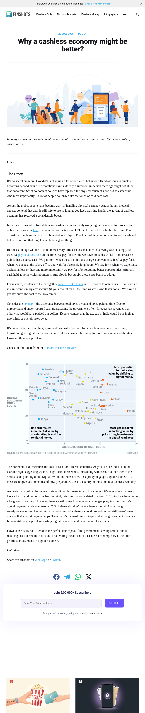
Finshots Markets (66, 14)
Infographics (111, 14)
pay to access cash (29, 254)
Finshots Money (90, 14)
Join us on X (95, 613)
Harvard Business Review (60, 347)
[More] (124, 14)
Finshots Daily (44, 14)
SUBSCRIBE (114, 603)
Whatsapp (41, 560)
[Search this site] (137, 14)
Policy (82, 34)
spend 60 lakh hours (70, 284)
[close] (141, 3)
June (35, 230)
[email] (61, 603)
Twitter (55, 560)
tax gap (28, 303)
